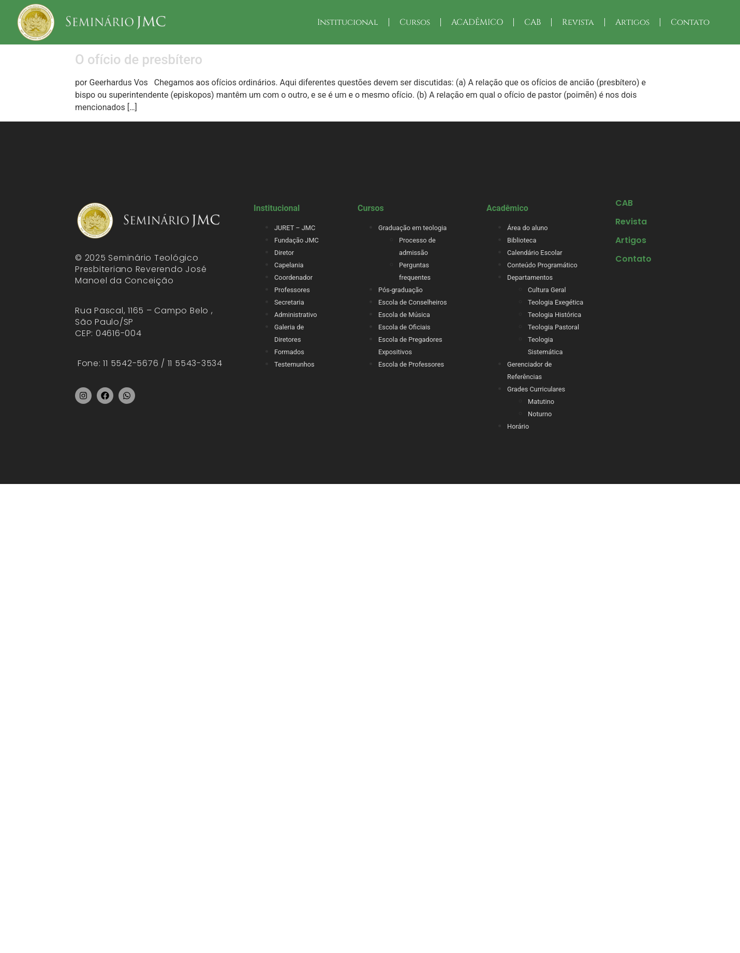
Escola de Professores (411, 364)
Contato (690, 22)
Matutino (541, 401)
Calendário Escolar (535, 252)
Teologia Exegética (555, 302)
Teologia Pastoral (553, 327)
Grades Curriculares (536, 389)
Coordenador (293, 277)
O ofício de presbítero (138, 59)
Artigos (632, 22)
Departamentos (530, 277)
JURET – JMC (294, 228)
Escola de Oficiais (404, 327)
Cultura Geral (547, 290)
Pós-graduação (400, 290)
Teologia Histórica (554, 315)
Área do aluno (527, 228)
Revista (578, 22)
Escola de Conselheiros (412, 302)
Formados (289, 352)
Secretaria (289, 302)
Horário (518, 426)
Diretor (284, 252)
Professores (292, 290)
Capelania (288, 265)
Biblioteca (521, 240)
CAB (532, 22)
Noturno (540, 414)
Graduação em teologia (412, 228)
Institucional (347, 22)
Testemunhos (294, 364)
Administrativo (295, 315)
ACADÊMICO (477, 22)
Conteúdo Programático (542, 265)
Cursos (414, 22)
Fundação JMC (296, 240)
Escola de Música (404, 315)
